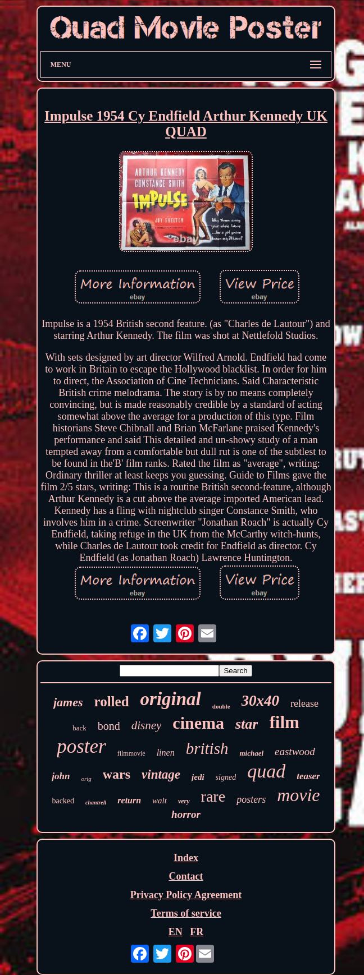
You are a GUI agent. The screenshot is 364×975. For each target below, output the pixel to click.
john (61, 776)
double (221, 706)
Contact (186, 876)
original (170, 699)
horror (186, 814)
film (284, 722)
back (79, 728)
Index (186, 857)
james (68, 702)
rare (213, 796)
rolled (111, 701)
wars (116, 774)
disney (146, 725)
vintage (161, 774)
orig (86, 778)
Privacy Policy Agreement (186, 894)
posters (251, 799)
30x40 (261, 700)
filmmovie (131, 753)
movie (298, 795)
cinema (198, 723)
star (246, 724)
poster (81, 746)
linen (166, 752)
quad (266, 771)
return (129, 800)
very (184, 801)
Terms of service (186, 913)
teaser (308, 776)
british (207, 748)
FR (196, 931)
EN (176, 931)
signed (226, 777)
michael (251, 753)
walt (159, 800)
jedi (198, 776)
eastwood (295, 751)
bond (109, 726)
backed (63, 801)
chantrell (95, 802)
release (304, 703)
